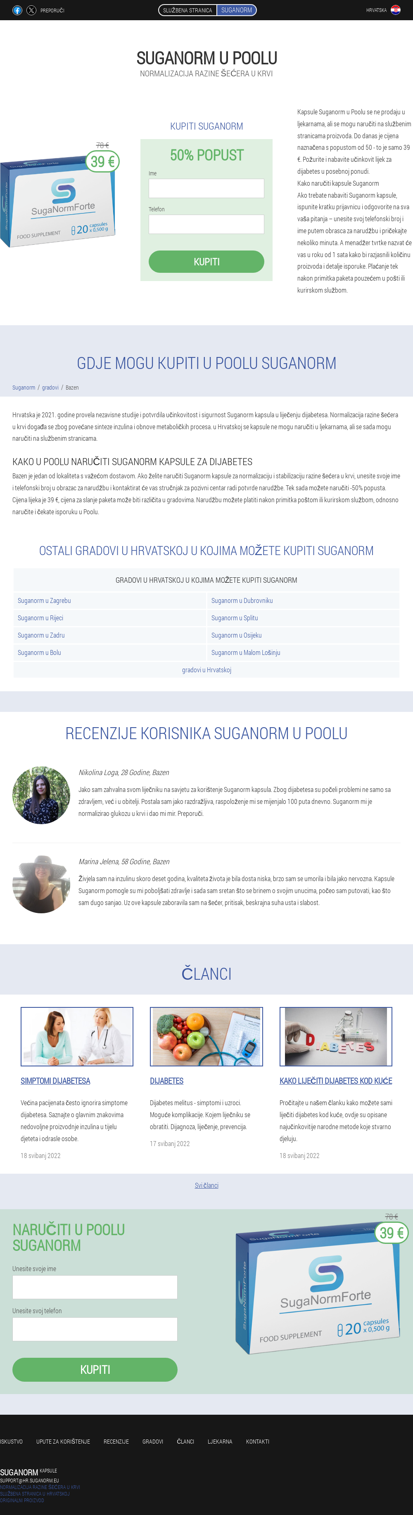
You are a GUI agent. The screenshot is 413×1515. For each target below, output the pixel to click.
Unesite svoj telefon (37, 1310)
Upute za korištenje (63, 1441)
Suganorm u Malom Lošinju (245, 652)
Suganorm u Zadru (41, 635)
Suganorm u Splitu (234, 617)
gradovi (152, 1441)
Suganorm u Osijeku (236, 635)
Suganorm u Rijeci (40, 617)
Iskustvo (11, 1441)
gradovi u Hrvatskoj (206, 669)
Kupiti (207, 261)
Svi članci (206, 1185)
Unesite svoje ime (34, 1268)
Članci (185, 1441)
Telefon (157, 209)
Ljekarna (220, 1441)
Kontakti (257, 1441)
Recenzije (116, 1441)
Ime (153, 173)
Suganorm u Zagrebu (44, 600)
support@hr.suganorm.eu (29, 1480)
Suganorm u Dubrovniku (242, 600)
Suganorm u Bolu (39, 652)
